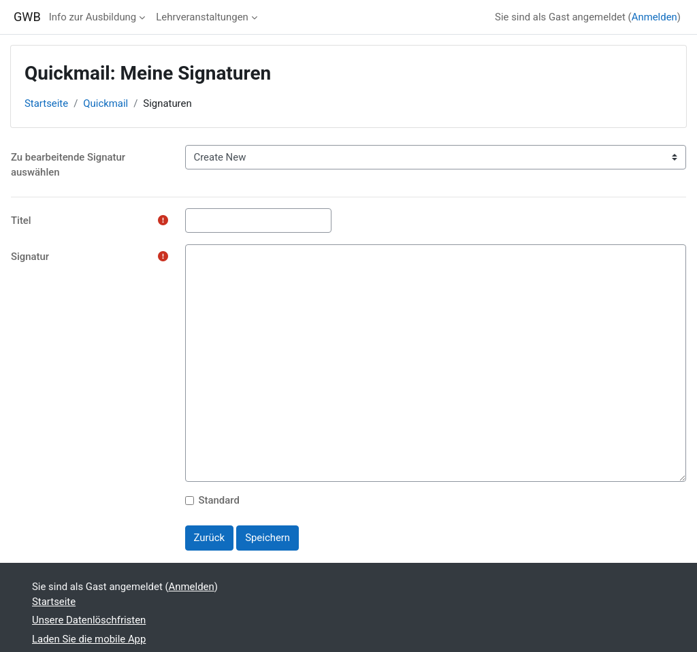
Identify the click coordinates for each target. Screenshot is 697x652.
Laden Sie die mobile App (89, 639)
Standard (219, 500)
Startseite (46, 103)
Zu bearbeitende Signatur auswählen (68, 164)
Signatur (30, 256)
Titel (21, 220)
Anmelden (654, 17)
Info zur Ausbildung (92, 17)
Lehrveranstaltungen (202, 17)
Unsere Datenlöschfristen (89, 620)
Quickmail (105, 103)
